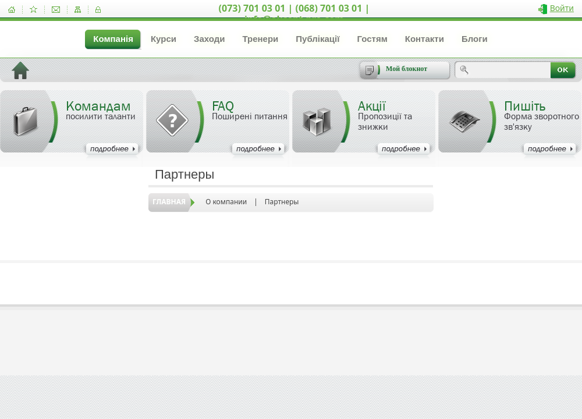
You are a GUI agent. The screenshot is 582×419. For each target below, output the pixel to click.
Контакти (424, 39)
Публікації (317, 39)
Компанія (113, 39)
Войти (562, 7)
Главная (169, 202)
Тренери (260, 39)
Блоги (475, 39)
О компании (226, 202)
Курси (163, 39)
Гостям (372, 39)
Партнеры (282, 202)
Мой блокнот (406, 69)
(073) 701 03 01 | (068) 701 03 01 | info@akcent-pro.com (294, 14)
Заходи (209, 39)
